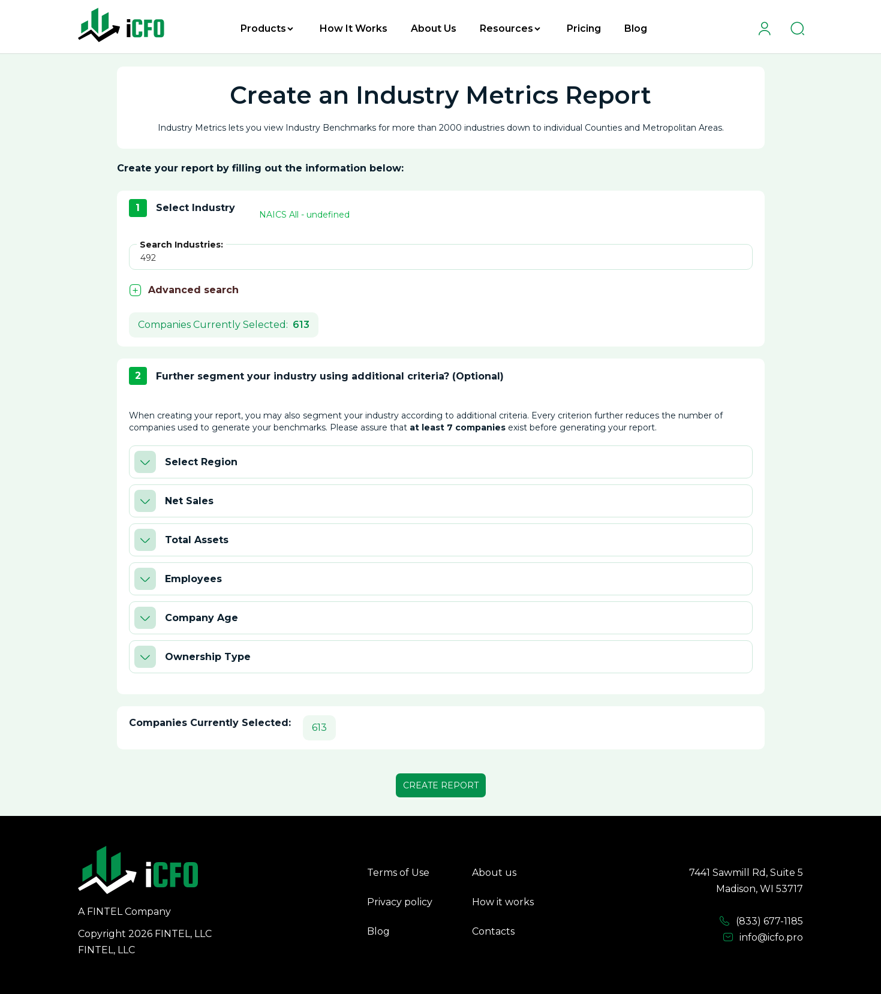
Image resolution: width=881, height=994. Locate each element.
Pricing (584, 28)
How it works (503, 902)
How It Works (353, 28)
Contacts (493, 931)
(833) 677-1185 (761, 921)
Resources (510, 28)
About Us (433, 28)
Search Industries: (181, 244)
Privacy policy (399, 902)
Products (266, 28)
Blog (635, 28)
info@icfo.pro (763, 938)
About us (494, 872)
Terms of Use (398, 872)
